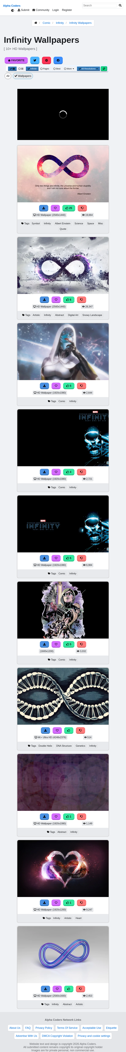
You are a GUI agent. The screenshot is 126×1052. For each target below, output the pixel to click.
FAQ (28, 1027)
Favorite (16, 60)
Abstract (59, 315)
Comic (46, 22)
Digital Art (73, 315)
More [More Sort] (69, 68)
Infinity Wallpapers (80, 22)
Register (67, 10)
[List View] (21, 69)
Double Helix (45, 746)
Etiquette (111, 1027)
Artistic (36, 315)
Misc (100, 223)
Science (79, 223)
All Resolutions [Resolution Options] (88, 68)
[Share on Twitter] (34, 60)
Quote (63, 229)
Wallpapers (23, 76)
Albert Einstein (62, 223)
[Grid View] (12, 69)
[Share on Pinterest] (46, 60)
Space (90, 223)
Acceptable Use (91, 1027)
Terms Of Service (67, 1027)
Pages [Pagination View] (44, 68)
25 (69, 208)
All (7, 76)
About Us (14, 1027)
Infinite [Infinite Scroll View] (32, 68)
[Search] (120, 5)
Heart (79, 918)
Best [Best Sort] (56, 68)
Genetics (80, 746)
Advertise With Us (26, 1035)
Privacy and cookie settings (94, 1035)
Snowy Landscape (92, 315)
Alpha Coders (11, 5)
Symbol (36, 223)
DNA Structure (64, 746)
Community (40, 10)
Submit (23, 10)
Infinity (60, 22)
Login (55, 10)
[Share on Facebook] (58, 60)
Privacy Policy (43, 1027)
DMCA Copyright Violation (57, 1035)
